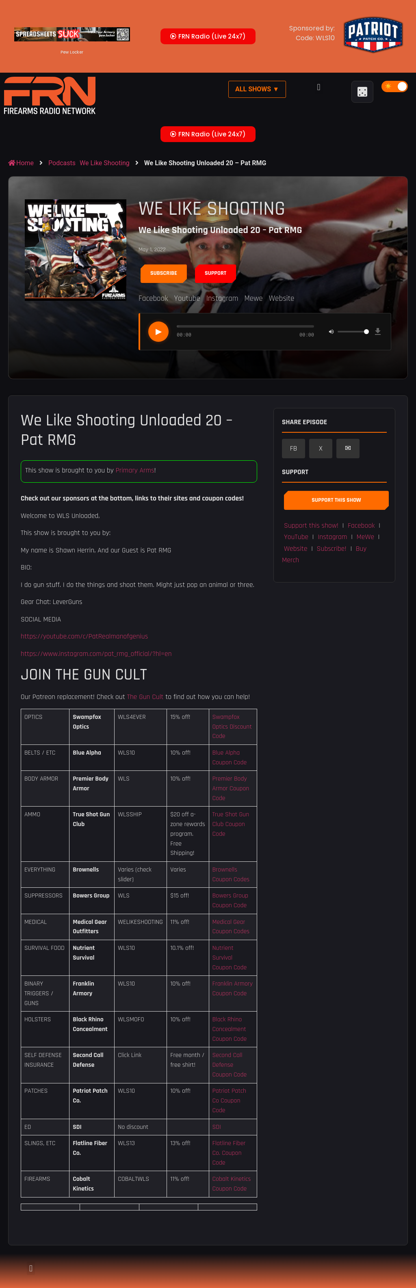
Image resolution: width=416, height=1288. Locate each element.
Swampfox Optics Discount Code (231, 726)
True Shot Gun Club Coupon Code (230, 824)
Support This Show (336, 500)
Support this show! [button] (311, 525)
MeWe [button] (366, 537)
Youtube (187, 298)
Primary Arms (134, 470)
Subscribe (163, 273)
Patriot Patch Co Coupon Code (229, 1100)
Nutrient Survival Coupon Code (229, 957)
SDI (216, 1127)
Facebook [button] (361, 525)
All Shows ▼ (257, 89)
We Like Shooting (105, 163)
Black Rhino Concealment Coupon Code (229, 1029)
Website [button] (296, 548)
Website (282, 298)
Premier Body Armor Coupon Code (230, 788)
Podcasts (62, 163)
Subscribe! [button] (332, 548)
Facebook (153, 298)
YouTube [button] (296, 537)
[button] (319, 87)
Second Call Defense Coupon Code (229, 1065)
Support (215, 273)
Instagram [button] (332, 537)
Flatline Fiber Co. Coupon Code (228, 1153)
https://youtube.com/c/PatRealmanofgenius (84, 636)
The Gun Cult (145, 697)
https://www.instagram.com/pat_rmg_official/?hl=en (96, 653)
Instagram (222, 298)
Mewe (253, 298)
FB (293, 448)
